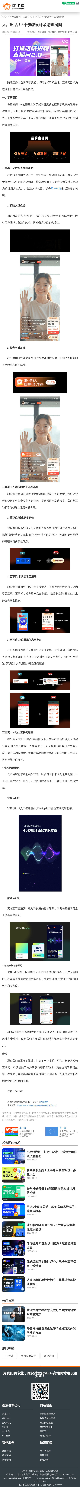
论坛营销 (6, 1455)
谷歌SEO (6, 1418)
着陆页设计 (45, 1436)
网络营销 (72, 32)
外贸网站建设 (46, 1423)
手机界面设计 (29, 1356)
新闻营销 (6, 1451)
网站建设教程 (37, 1471)
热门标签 (8, 1348)
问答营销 (6, 1460)
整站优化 (6, 1423)
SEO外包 (6, 1427)
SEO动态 (14, 16)
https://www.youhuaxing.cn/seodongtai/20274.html (37, 1105)
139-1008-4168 (70, 3)
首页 (5, 16)
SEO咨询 (6, 1431)
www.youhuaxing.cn (41, 1478)
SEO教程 (25, 1471)
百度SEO (6, 1414)
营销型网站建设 (47, 1414)
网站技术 (24, 16)
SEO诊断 (6, 1436)
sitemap (58, 1485)
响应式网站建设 (47, 1418)
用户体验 (56, 188)
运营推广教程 (52, 1471)
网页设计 (44, 1431)
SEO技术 (52, 32)
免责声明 (44, 1460)
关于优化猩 (45, 1451)
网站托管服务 (46, 1427)
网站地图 (44, 1455)
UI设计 (10, 1356)
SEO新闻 (42, 32)
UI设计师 (50, 1356)
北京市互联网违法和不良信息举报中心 (36, 1485)
